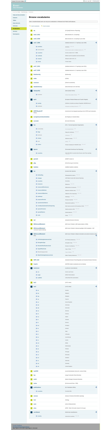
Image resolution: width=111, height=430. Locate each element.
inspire (36, 264)
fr (38, 322)
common (36, 82)
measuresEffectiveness (43, 187)
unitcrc (39, 144)
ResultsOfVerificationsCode (44, 245)
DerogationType (41, 242)
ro (38, 354)
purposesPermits (42, 199)
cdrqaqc (40, 178)
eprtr (35, 99)
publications (37, 387)
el (38, 313)
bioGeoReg (40, 175)
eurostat (36, 121)
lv (38, 340)
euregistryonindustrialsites (41, 116)
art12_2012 (37, 34)
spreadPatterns (41, 212)
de (38, 305)
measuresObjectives (42, 193)
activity (39, 103)
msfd (35, 379)
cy (38, 299)
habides (36, 167)
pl (38, 348)
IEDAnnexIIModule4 (39, 234)
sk (38, 363)
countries (40, 52)
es (38, 316)
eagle (39, 274)
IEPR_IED (36, 260)
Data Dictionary (24, 12)
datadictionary (38, 86)
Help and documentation (19, 15)
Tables (14, 20)
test (35, 400)
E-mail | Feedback (17, 425)
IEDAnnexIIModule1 (39, 224)
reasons (40, 58)
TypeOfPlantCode (42, 248)
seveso (36, 396)
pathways (40, 196)
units (39, 215)
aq (34, 30)
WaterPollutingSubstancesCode (45, 255)
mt (38, 343)
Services (15, 31)
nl (38, 346)
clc (38, 272)
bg (38, 296)
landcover (36, 268)
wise (35, 408)
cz (38, 302)
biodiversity (37, 74)
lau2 (35, 286)
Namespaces (16, 34)
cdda (35, 78)
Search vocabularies (35, 26)
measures (40, 184)
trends (39, 61)
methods (40, 55)
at (38, 290)
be (38, 293)
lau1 (35, 282)
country (39, 416)
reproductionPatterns (43, 202)
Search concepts (46, 26)
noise (35, 383)
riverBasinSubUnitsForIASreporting (46, 205)
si (38, 360)
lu (38, 337)
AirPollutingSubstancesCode (44, 239)
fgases (36, 149)
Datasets (15, 17)
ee (38, 310)
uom (35, 404)
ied (34, 220)
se (38, 357)
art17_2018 (37, 70)
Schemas (15, 25)
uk (38, 366)
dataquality (37, 90)
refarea (39, 138)
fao (34, 125)
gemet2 (36, 159)
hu (38, 325)
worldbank (37, 412)
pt (38, 351)
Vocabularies (16, 28)
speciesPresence (42, 208)
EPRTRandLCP (38, 111)
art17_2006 (37, 42)
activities (40, 46)
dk (38, 307)
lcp (34, 375)
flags (39, 132)
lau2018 (36, 371)
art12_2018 (37, 38)
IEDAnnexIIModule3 (39, 228)
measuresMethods (42, 190)
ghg (35, 163)
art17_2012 (37, 66)
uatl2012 (40, 277)
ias (34, 171)
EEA (19, 1)
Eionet (19, 12)
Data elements (16, 23)
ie (38, 328)
